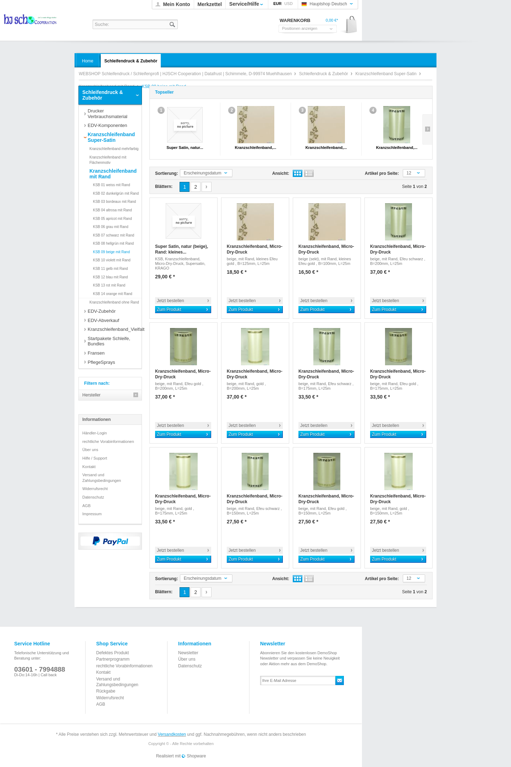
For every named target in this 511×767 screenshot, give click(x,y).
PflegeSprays (101, 362)
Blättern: (163, 186)
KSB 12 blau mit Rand (110, 277)
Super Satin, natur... (184, 147)
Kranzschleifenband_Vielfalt (115, 329)
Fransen (96, 353)
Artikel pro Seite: (382, 173)
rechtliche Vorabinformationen (108, 441)
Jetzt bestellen (170, 300)
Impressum (91, 514)
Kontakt (88, 467)
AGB (86, 506)
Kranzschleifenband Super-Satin (387, 73)
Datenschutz (93, 497)
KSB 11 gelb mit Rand (110, 269)
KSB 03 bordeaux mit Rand (114, 202)
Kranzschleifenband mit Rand (113, 173)
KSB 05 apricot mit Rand (112, 219)
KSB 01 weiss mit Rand (111, 185)
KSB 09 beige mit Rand (111, 252)
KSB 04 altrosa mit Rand (112, 210)
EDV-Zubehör (102, 311)
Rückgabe (105, 691)
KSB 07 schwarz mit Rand (113, 235)
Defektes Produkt (112, 652)
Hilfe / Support (94, 458)
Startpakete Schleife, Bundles (109, 341)
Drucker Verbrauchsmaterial (107, 113)
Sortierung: (166, 173)
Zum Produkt (169, 309)
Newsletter (188, 652)
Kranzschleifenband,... (255, 147)
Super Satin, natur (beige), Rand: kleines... (181, 249)
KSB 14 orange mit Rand (112, 294)
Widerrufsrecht (95, 489)
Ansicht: (280, 173)
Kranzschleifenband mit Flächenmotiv (107, 160)
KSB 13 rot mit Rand (109, 285)
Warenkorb (349, 25)
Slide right (427, 129)
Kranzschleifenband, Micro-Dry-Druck (254, 249)
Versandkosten (172, 734)
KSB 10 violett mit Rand (112, 260)
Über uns (90, 450)
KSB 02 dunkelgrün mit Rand (116, 193)
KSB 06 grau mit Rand (110, 227)
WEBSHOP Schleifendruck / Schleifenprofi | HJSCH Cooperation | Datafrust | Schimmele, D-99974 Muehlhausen (30, 21)
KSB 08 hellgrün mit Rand (113, 243)
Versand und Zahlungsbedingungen (101, 478)
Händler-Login (94, 433)
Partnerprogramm (113, 659)
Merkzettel (210, 4)
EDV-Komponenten (107, 125)
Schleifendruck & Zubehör (324, 73)
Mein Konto (176, 4)
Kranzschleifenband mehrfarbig (113, 149)
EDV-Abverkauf (103, 320)
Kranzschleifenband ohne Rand (114, 302)
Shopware (196, 756)
